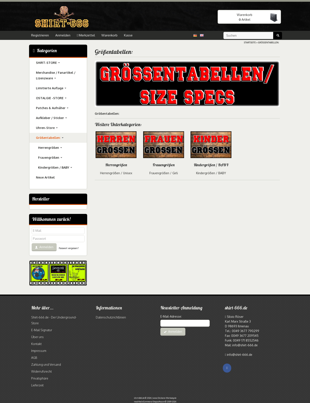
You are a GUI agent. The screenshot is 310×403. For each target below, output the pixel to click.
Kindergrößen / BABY (211, 164)
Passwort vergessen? (69, 248)
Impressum (38, 351)
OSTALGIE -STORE (51, 98)
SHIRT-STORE (48, 62)
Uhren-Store (47, 128)
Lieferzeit (37, 385)
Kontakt (36, 344)
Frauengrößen (164, 164)
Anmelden (62, 35)
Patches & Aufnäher (52, 108)
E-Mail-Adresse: (171, 316)
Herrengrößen (116, 164)
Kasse (128, 35)
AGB (34, 357)
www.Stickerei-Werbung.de (164, 398)
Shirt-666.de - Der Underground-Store (54, 320)
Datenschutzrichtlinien (111, 317)
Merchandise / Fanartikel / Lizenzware (55, 75)
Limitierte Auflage (51, 88)
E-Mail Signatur (41, 330)
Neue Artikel (45, 177)
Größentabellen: (50, 138)
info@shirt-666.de (239, 354)
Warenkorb (109, 35)
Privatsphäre (39, 378)
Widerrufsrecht (41, 371)
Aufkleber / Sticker (51, 118)
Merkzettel (86, 35)
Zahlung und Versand (46, 364)
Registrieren (40, 35)
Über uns (37, 337)
